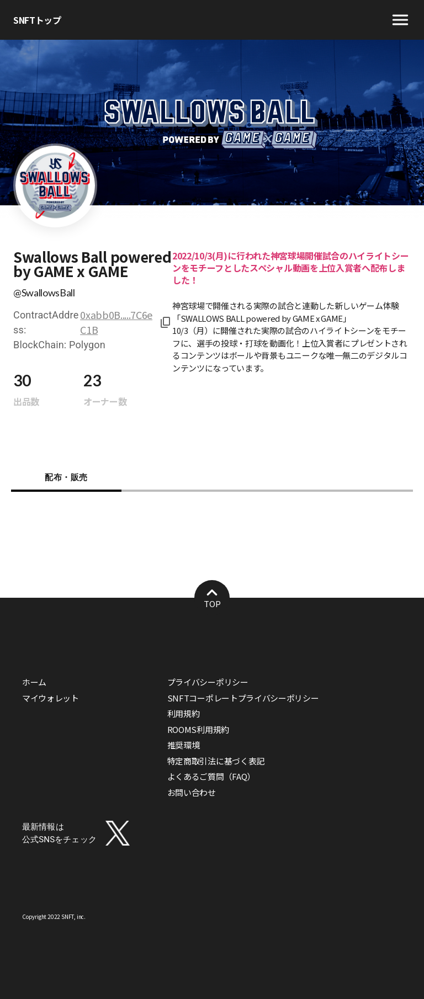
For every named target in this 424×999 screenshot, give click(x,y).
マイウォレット (50, 698)
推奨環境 (183, 745)
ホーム (34, 682)
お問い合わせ (191, 792)
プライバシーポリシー (207, 682)
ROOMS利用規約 (198, 729)
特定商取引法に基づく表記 (215, 761)
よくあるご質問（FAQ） (211, 776)
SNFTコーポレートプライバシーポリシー (243, 698)
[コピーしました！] (163, 322)
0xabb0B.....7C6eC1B (116, 322)
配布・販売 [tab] (66, 477)
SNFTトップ (37, 19)
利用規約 (183, 713)
